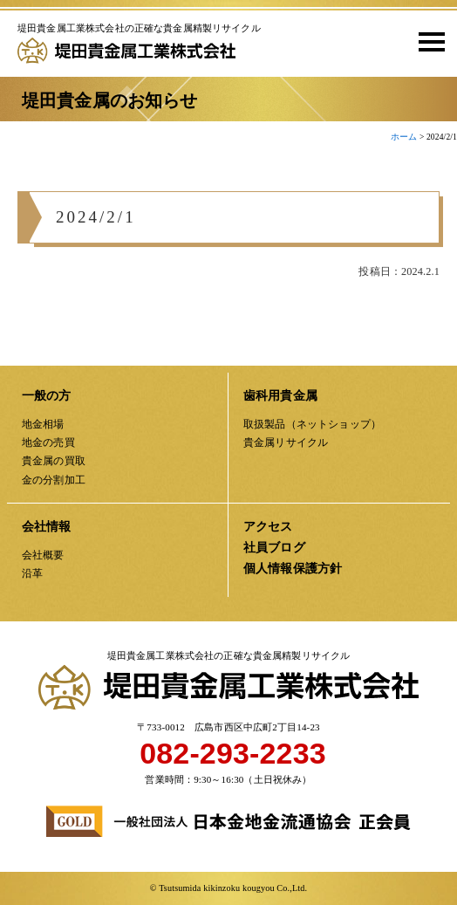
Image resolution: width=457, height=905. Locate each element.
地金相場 (43, 424)
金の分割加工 (53, 480)
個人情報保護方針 (292, 568)
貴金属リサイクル (285, 442)
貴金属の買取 (53, 461)
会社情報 (47, 526)
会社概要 (43, 555)
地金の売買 (48, 442)
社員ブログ (274, 547)
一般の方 (47, 395)
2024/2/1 (96, 222)
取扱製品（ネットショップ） (312, 424)
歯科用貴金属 (280, 395)
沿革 (32, 573)
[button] (425, 41)
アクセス (268, 526)
